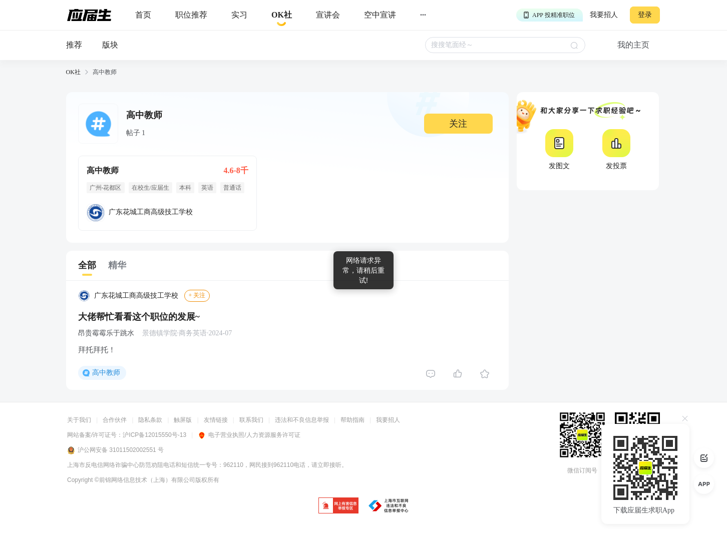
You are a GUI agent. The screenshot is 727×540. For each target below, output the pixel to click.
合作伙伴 (115, 419)
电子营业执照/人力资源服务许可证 (249, 434)
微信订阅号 (582, 470)
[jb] (338, 506)
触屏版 (183, 419)
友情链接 (216, 419)
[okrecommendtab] (281, 15)
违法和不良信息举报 (302, 419)
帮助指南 (352, 419)
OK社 (73, 72)
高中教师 (106, 372)
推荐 (74, 45)
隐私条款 (150, 419)
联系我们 (251, 419)
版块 (110, 45)
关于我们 (79, 419)
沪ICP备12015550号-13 (154, 434)
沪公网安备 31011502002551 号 (115, 450)
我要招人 (604, 15)
